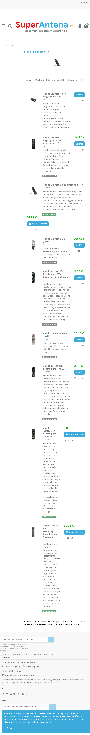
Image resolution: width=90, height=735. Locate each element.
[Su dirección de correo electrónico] (24, 639)
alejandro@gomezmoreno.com (19, 675)
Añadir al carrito (38, 223)
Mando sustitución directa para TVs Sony (49, 432)
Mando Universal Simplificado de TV (62, 184)
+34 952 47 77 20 (13, 671)
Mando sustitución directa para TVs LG (53, 367)
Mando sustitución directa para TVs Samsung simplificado (55, 274)
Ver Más (79, 94)
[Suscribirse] (51, 639)
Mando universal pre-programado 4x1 (54, 95)
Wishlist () (83, 2)
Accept (10, 728)
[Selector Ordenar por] (73, 80)
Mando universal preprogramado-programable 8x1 (52, 140)
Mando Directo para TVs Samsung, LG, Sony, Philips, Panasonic (50, 531)
